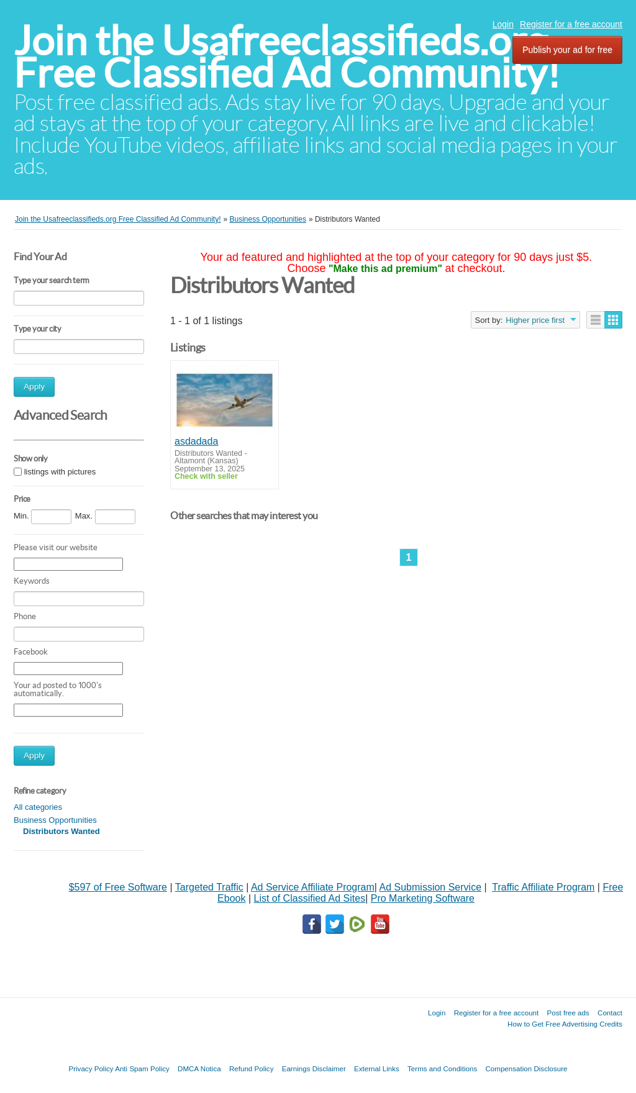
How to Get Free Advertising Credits (564, 1024)
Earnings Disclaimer (314, 1068)
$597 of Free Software (118, 887)
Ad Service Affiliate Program (313, 887)
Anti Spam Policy (142, 1068)
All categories (38, 807)
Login (503, 24)
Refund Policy (251, 1068)
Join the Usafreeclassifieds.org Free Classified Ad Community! (287, 57)
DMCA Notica (199, 1068)
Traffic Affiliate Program (543, 887)
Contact (609, 1013)
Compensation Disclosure (526, 1068)
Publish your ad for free (567, 50)
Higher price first (535, 320)
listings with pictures (60, 471)
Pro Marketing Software (423, 898)
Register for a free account (571, 24)
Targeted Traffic (209, 887)
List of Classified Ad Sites (309, 898)
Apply (34, 386)
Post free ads (568, 1013)
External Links (376, 1068)
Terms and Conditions (442, 1068)
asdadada (196, 441)
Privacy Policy (90, 1068)
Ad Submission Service (430, 887)
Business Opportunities (55, 820)
